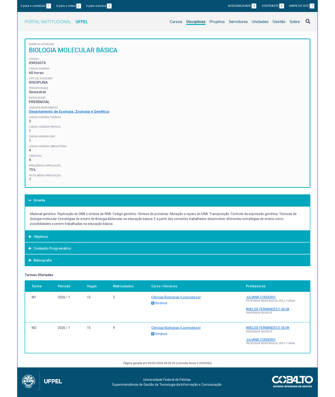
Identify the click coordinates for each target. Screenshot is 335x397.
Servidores (238, 21)
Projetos (217, 21)
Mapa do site (301, 6)
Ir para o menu (68, 6)
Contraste (273, 6)
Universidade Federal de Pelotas (167, 380)
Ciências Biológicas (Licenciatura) (176, 297)
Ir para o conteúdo (36, 6)
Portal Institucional (56, 21)
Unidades (260, 21)
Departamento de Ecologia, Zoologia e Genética (69, 111)
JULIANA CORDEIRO (261, 297)
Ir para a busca (99, 6)
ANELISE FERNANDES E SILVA (267, 309)
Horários (159, 303)
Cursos (176, 21)
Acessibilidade (242, 6)
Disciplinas (196, 21)
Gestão (279, 21)
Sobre (294, 21)
